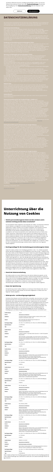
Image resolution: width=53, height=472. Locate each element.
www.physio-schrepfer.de (24, 314)
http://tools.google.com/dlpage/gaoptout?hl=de (22, 183)
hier (5, 458)
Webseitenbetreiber (23, 353)
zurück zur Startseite (9, 188)
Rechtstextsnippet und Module (25, 444)
